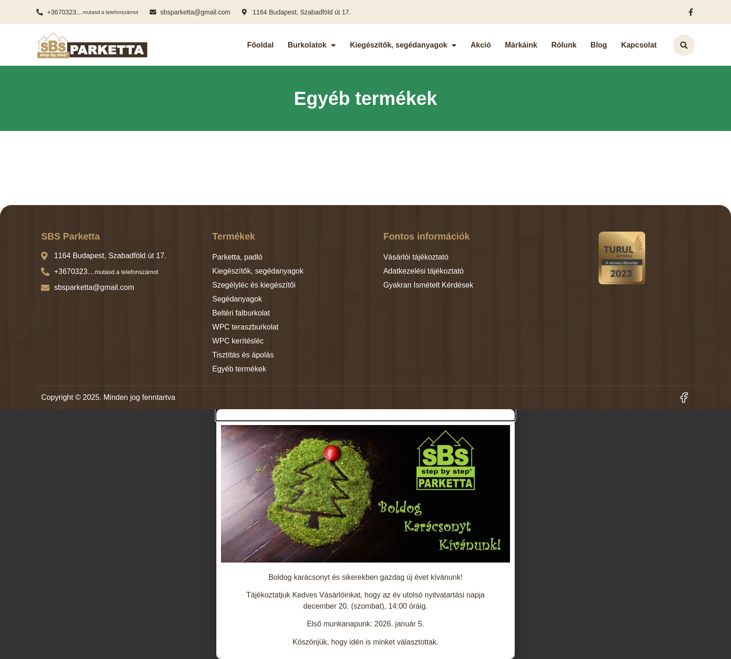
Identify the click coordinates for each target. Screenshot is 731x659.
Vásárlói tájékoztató (415, 257)
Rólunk (563, 45)
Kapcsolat (638, 45)
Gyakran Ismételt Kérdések (428, 285)
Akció (480, 45)
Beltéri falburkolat (241, 313)
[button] (365, 414)
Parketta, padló (237, 257)
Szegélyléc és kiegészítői (254, 285)
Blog (599, 45)
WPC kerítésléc (237, 341)
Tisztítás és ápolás (243, 355)
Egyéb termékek (239, 369)
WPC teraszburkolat (245, 327)
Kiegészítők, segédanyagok (403, 45)
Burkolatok (312, 45)
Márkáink (521, 45)
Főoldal (260, 45)
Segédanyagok (237, 299)
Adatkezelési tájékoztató (423, 271)
